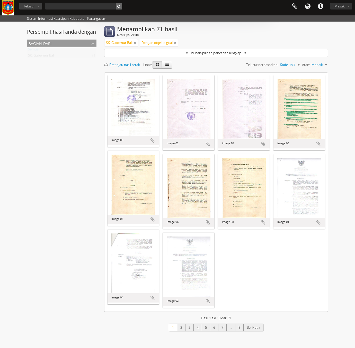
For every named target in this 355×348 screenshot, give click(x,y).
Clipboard (294, 6)
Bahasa (307, 6)
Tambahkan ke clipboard (152, 140)
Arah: (306, 64)
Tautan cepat (320, 6)
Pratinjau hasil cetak (122, 64)
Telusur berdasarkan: (262, 64)
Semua (33, 50)
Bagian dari (40, 43)
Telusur (29, 6)
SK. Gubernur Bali (41, 56)
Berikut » (253, 327)
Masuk (339, 6)
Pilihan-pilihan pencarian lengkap (216, 53)
